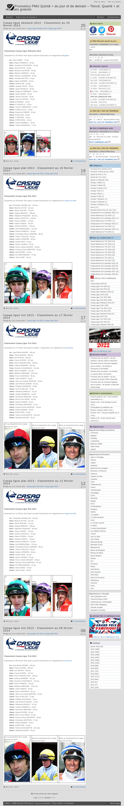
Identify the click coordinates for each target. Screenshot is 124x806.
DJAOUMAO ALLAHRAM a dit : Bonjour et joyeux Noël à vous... (102, 409)
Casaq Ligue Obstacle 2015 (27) (102, 303)
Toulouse (94, 583)
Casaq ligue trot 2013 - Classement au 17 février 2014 (38, 316)
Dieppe (93, 501)
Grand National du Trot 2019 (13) (103, 241)
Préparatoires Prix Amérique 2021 (103, 218)
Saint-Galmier (96, 572)
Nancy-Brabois (96, 556)
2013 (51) (94, 682)
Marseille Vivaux (97, 545)
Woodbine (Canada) (98, 610)
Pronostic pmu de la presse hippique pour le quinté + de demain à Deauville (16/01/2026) (105, 384)
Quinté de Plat (96, 174)
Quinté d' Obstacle (97, 180)
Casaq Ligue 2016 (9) (98, 284)
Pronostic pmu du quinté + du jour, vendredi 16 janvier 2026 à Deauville (104, 378)
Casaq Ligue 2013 (55, 28)
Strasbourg (95, 580)
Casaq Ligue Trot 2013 (35, 321)
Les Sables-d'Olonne (98, 531)
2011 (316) (95, 687)
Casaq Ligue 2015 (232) (99, 294)
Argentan (94, 465)
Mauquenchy (95, 547)
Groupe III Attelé (97, 188)
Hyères (93, 512)
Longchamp (95, 441)
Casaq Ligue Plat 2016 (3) (100, 289)
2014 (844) (95, 679)
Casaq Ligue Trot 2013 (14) (101, 319)
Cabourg (94, 474)
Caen (92, 482)
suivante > (48, 798)
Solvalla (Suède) (97, 607)
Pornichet (94, 564)
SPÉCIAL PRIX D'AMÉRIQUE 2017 (103, 279)
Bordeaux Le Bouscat (98, 471)
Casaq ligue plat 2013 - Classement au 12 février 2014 (38, 482)
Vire (92, 588)
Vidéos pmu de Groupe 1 (26, 17)
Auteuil (93, 449)
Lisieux (93, 534)
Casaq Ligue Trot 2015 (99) (101, 297)
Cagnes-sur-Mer (97, 476)
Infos (92, 207)
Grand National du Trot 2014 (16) (103, 255)
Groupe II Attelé (96, 185)
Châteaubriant (96, 484)
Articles (100, 17)
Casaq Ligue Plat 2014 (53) (101, 311)
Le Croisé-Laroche (97, 523)
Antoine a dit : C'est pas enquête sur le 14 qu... (105, 414)
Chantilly (94, 438)
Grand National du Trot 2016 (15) (103, 250)
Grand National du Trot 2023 (101, 226)
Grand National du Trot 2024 (101, 232)
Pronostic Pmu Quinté (99, 169)
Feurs (93, 504)
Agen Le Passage (97, 457)
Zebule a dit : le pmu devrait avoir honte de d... (103, 419)
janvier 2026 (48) (97, 646)
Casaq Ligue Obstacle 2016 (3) (102, 292)
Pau (92, 561)
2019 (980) (95, 666)
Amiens (93, 460)
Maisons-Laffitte (96, 444)
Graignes (94, 509)
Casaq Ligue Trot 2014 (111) (101, 308)
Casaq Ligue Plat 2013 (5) (100, 322)
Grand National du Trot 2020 (101, 215)
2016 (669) (95, 674)
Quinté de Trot (96, 177)
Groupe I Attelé (96, 183)
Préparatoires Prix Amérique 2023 (103, 224)
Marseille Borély (96, 542)
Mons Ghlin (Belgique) (99, 605)
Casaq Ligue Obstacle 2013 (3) (102, 325)
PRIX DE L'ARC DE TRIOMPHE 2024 (103, 159)
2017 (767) (95, 671)
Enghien (66, 55)
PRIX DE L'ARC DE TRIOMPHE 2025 (103, 122)
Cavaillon (94, 479)
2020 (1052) (95, 663)
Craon (93, 495)
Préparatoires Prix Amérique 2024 (103, 229)
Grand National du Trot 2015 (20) (103, 252)
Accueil (9, 17)
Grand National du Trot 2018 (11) (103, 244)
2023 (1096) (95, 655)
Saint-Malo (94, 575)
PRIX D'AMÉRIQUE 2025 (98, 142)
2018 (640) (95, 668)
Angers (93, 463)
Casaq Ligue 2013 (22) (99, 316)
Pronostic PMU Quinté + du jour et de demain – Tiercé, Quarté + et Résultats (45, 803)
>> (54, 798)
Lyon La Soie (95, 536)
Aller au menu (99, 2)
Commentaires (114, 17)
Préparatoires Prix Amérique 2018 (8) (104, 274)
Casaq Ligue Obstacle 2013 (37, 28)
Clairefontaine (96, 490)
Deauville (94, 498)
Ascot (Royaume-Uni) (98, 596)
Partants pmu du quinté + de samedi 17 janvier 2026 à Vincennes (104, 372)
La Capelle (94, 515)
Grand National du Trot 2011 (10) (103, 260)
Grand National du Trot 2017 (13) (103, 247)
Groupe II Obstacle (98, 202)
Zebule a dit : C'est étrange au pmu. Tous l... (104, 403)
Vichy (93, 586)
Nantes (93, 558)
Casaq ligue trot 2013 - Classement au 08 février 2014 (38, 629)
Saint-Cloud (95, 446)
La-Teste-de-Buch (97, 517)
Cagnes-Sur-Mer (70, 201)
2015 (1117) (95, 676)
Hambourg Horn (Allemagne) (101, 602)
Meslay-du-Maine (97, 553)
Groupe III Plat (96, 196)
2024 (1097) (95, 652)
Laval (92, 520)
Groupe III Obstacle (98, 204)
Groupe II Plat (96, 194)
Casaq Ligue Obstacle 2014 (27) (102, 314)
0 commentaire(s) (79, 161)
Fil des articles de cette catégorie (46, 794)
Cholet (93, 487)
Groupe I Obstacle (97, 199)
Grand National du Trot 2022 (101, 221)
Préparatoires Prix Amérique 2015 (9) (104, 266)
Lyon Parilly (95, 539)
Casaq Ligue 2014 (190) (99, 305)
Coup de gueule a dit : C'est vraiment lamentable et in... (104, 398)
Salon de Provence (98, 577)
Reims (93, 566)
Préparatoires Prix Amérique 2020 (103, 213)
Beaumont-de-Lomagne (99, 468)
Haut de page (115, 803)
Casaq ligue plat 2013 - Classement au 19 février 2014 (38, 169)
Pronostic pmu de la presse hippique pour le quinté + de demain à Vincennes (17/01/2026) (104, 366)
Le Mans (94, 525)
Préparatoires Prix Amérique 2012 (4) (104, 263)
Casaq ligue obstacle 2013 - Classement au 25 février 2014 (36, 24)
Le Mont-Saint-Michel (98, 528)
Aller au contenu (114, 2)
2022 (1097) (95, 657)
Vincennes (69, 348)
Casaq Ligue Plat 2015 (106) (101, 300)
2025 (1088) (95, 649)
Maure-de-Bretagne (98, 550)
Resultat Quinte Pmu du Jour (101, 210)
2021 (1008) (95, 660)
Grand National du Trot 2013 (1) (102, 258)
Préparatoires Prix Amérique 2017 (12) (105, 271)
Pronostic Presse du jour (100, 172)
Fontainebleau (96, 506)
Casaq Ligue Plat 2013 (35, 174)
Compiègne (95, 493)
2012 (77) (94, 685)
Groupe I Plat (95, 191)
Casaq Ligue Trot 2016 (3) (100, 286)
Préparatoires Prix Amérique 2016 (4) (104, 269)
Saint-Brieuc (95, 569)
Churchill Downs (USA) (99, 599)
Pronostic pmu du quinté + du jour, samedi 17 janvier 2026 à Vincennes (104, 359)
